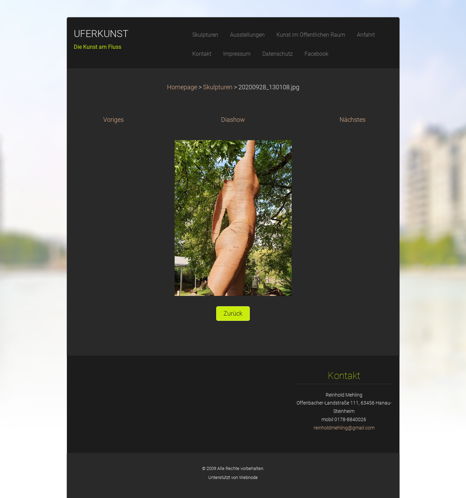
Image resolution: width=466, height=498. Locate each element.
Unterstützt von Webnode (233, 477)
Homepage (182, 87)
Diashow (233, 119)
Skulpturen (218, 87)
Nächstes (353, 119)
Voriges (113, 119)
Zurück (233, 313)
